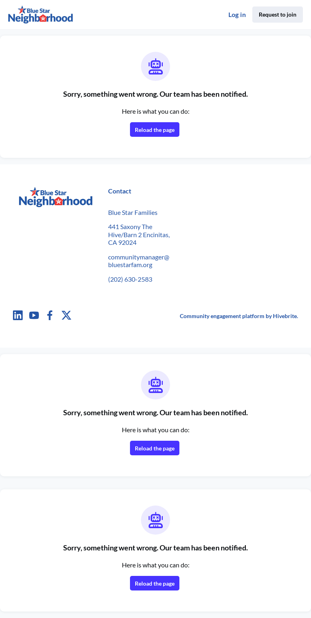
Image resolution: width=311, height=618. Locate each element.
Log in (237, 14)
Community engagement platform (222, 315)
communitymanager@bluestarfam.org (138, 261)
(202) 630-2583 (130, 279)
